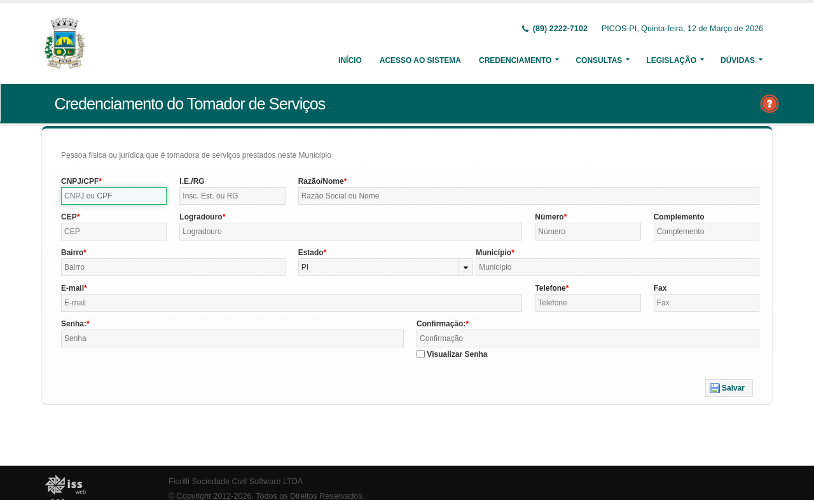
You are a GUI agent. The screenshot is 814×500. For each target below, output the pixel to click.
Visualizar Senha (457, 354)
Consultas (599, 60)
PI (304, 267)
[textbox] (114, 196)
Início (350, 60)
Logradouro (200, 216)
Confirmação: (441, 323)
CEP (69, 216)
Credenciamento (515, 60)
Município (493, 252)
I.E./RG (191, 181)
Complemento (679, 216)
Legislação (671, 60)
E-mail (72, 288)
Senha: (73, 323)
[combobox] (386, 267)
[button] (729, 388)
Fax (660, 288)
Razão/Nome (321, 181)
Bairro (72, 252)
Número (549, 216)
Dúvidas (738, 60)
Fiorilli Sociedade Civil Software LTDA (236, 481)
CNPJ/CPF (80, 181)
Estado (311, 252)
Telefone (550, 288)
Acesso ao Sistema (420, 60)
